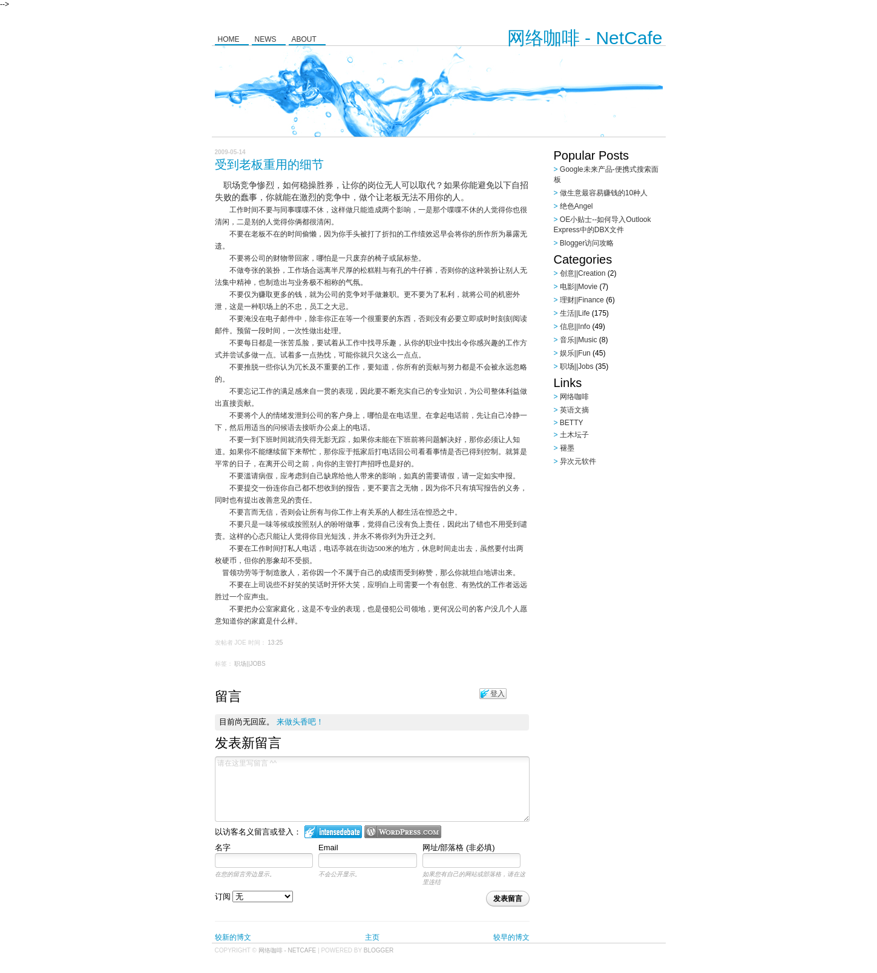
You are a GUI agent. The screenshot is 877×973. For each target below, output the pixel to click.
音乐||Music (578, 340)
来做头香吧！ (300, 721)
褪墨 (567, 448)
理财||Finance (582, 300)
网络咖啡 (574, 396)
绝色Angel (576, 206)
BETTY (571, 422)
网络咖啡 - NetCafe (585, 38)
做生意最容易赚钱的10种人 (604, 193)
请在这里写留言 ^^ (372, 789)
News (266, 39)
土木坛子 (574, 435)
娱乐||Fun (575, 353)
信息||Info (575, 326)
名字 (223, 847)
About (304, 39)
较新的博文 (233, 937)
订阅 (254, 896)
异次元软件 (578, 461)
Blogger (378, 950)
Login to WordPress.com (402, 831)
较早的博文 (511, 937)
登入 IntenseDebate (333, 831)
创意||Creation (583, 273)
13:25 (275, 642)
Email (328, 847)
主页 (372, 937)
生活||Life (575, 313)
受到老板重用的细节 (269, 164)
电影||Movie (578, 286)
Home (229, 39)
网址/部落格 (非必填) (458, 847)
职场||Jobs (249, 663)
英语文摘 (574, 410)
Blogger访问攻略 (587, 243)
